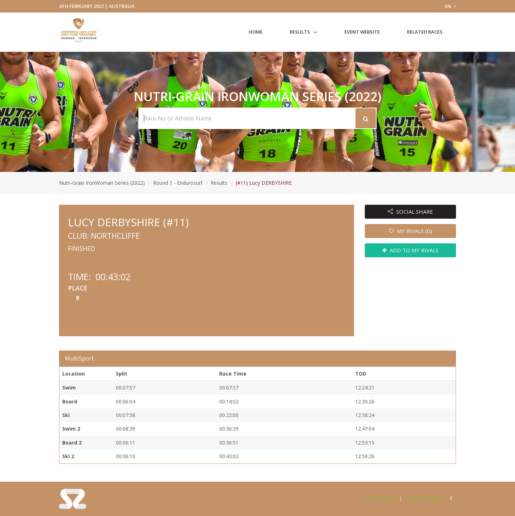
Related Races (424, 32)
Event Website (362, 32)
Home (256, 32)
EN (450, 6)
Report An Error (424, 498)
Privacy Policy (379, 498)
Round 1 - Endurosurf (177, 182)
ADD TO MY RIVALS (410, 250)
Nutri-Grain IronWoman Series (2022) (102, 182)
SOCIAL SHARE (410, 211)
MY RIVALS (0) (410, 230)
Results (300, 32)
